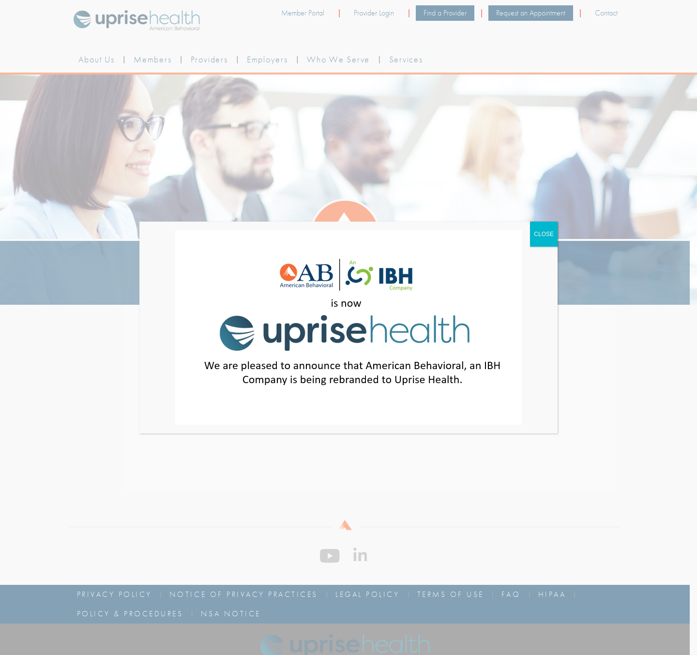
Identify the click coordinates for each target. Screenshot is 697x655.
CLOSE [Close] (544, 234)
